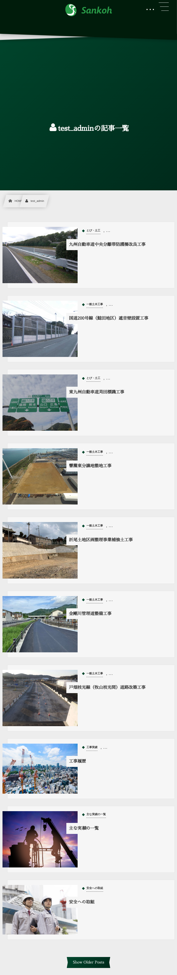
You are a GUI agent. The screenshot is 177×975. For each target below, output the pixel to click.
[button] (163, 7)
